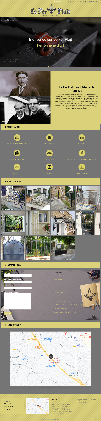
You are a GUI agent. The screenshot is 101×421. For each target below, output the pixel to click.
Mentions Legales (81, 402)
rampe (94, 399)
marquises (79, 399)
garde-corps (89, 401)
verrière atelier (81, 401)
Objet (18, 287)
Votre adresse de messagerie (18, 281)
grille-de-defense (87, 399)
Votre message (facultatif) (17, 300)
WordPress (57, 419)
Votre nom (18, 274)
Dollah (49, 419)
